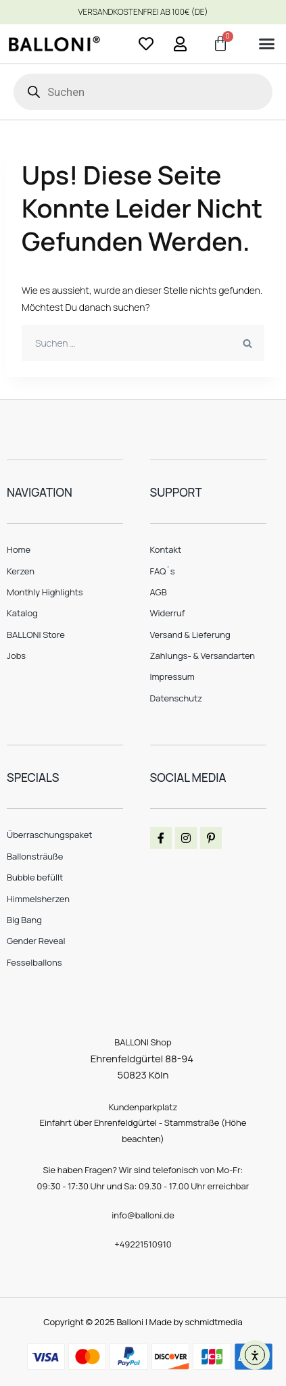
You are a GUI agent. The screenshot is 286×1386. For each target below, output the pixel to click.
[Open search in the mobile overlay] (143, 92)
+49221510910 (143, 1244)
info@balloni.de (143, 1215)
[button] (266, 44)
